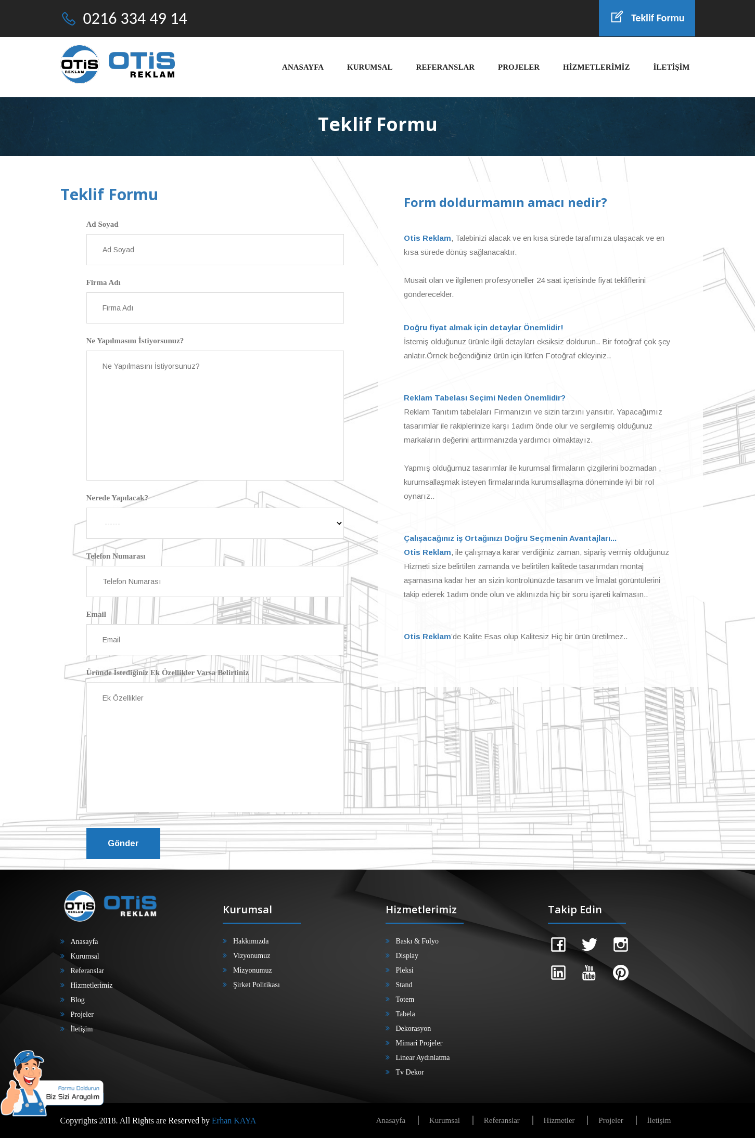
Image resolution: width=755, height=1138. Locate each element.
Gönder (123, 843)
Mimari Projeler (419, 1043)
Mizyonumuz (252, 970)
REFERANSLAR (445, 67)
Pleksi (405, 970)
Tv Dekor (410, 1072)
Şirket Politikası (256, 985)
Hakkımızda (250, 941)
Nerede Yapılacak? (117, 498)
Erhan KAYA (234, 1120)
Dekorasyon (413, 1028)
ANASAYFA (303, 67)
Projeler (82, 1014)
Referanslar (88, 971)
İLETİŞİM (671, 67)
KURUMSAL (370, 67)
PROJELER (519, 67)
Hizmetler (559, 1120)
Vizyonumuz (251, 956)
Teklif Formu (646, 17)
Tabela (405, 1014)
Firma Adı (103, 282)
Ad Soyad (102, 224)
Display (407, 956)
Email (96, 614)
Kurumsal (85, 956)
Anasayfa (84, 942)
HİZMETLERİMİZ (596, 67)
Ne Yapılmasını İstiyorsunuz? (135, 341)
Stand (404, 985)
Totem (405, 999)
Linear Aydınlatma (423, 1058)
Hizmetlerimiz (92, 985)
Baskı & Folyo (417, 941)
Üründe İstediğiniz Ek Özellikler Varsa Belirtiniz (167, 672)
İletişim (82, 1029)
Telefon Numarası (116, 556)
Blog (78, 1000)
